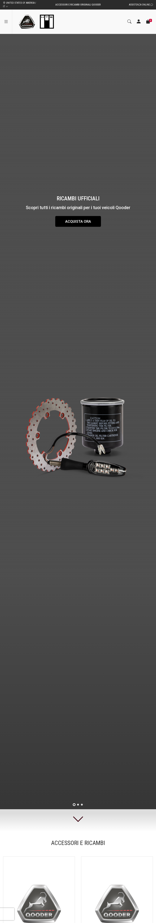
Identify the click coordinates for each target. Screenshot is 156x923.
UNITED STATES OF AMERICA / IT (19, 4)
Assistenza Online (141, 4)
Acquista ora (78, 221)
